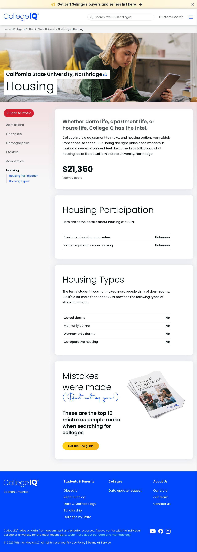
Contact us (162, 504)
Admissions (15, 125)
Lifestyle (12, 152)
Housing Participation (23, 176)
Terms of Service (99, 542)
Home (7, 29)
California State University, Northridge (48, 29)
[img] (21, 19)
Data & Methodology (80, 504)
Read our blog (74, 497)
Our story (160, 490)
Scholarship (73, 510)
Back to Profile (18, 113)
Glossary (70, 490)
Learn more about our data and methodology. (99, 535)
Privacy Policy (76, 542)
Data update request (125, 490)
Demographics (18, 143)
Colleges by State (77, 517)
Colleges (18, 29)
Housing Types (19, 181)
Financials (14, 134)
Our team (160, 497)
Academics (15, 161)
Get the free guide (80, 446)
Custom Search (171, 17)
